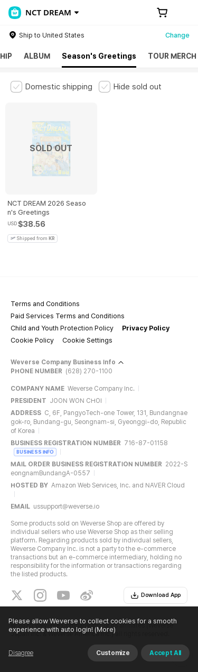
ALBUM (37, 56)
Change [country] (177, 35)
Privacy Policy (145, 328)
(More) (104, 629)
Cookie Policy (32, 340)
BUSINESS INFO (35, 452)
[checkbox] (51, 87)
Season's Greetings (99, 56)
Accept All (165, 653)
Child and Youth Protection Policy (62, 328)
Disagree (20, 653)
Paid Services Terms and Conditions (68, 316)
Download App (155, 595)
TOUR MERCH (172, 56)
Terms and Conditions (45, 304)
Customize (112, 653)
